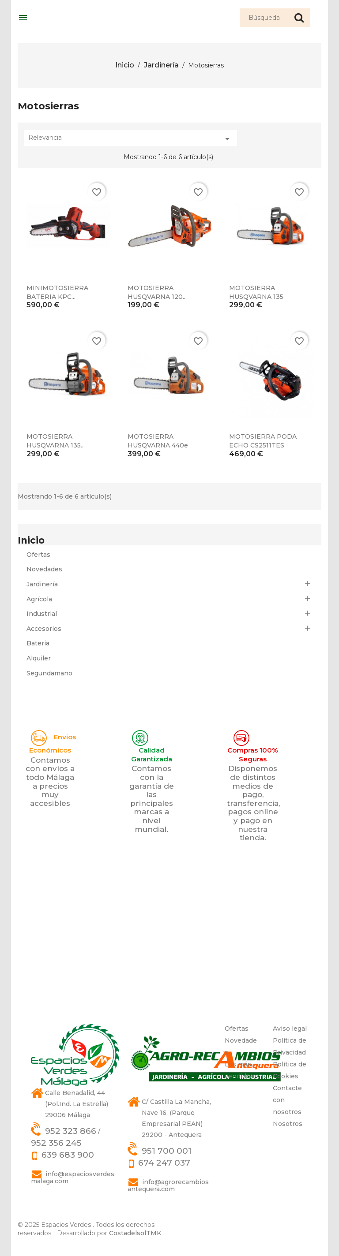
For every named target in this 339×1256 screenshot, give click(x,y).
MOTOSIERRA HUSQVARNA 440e (158, 440)
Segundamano (49, 673)
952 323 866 (70, 1131)
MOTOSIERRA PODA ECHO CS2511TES (263, 440)
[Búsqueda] (275, 17)
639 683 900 (67, 1155)
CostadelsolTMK (135, 1233)
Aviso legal (290, 1028)
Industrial (41, 614)
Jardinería (42, 584)
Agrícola (39, 599)
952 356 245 (56, 1143)
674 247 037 (164, 1163)
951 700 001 (167, 1151)
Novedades (44, 569)
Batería (37, 643)
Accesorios (43, 629)
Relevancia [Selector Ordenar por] (130, 139)
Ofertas (38, 555)
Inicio (31, 540)
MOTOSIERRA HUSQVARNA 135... (55, 440)
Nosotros (287, 1124)
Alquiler (38, 658)
